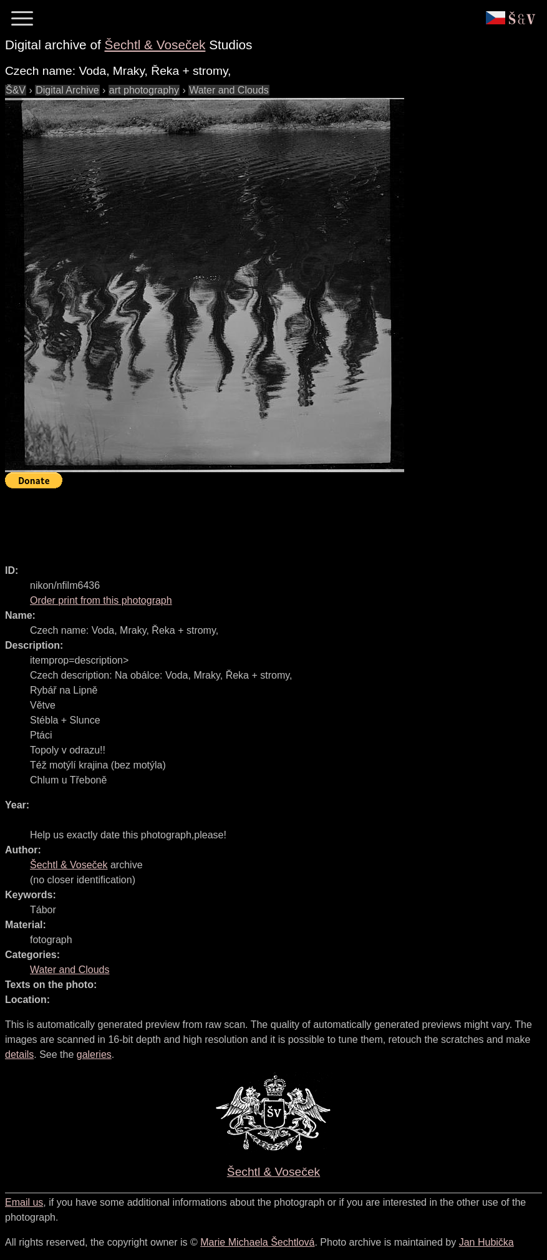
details (19, 1054)
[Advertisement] (232, 521)
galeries (94, 1054)
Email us (24, 1202)
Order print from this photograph (101, 600)
